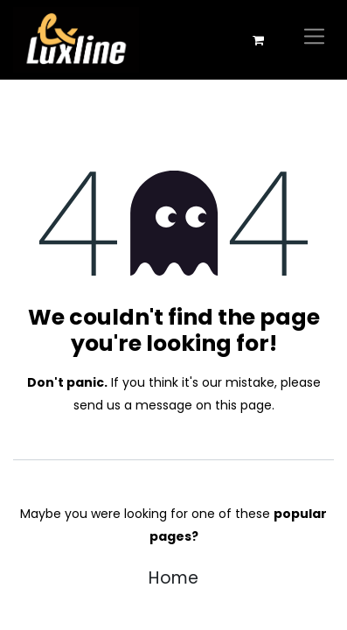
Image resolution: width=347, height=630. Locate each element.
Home (173, 578)
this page (243, 405)
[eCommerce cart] (258, 40)
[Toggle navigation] (314, 40)
